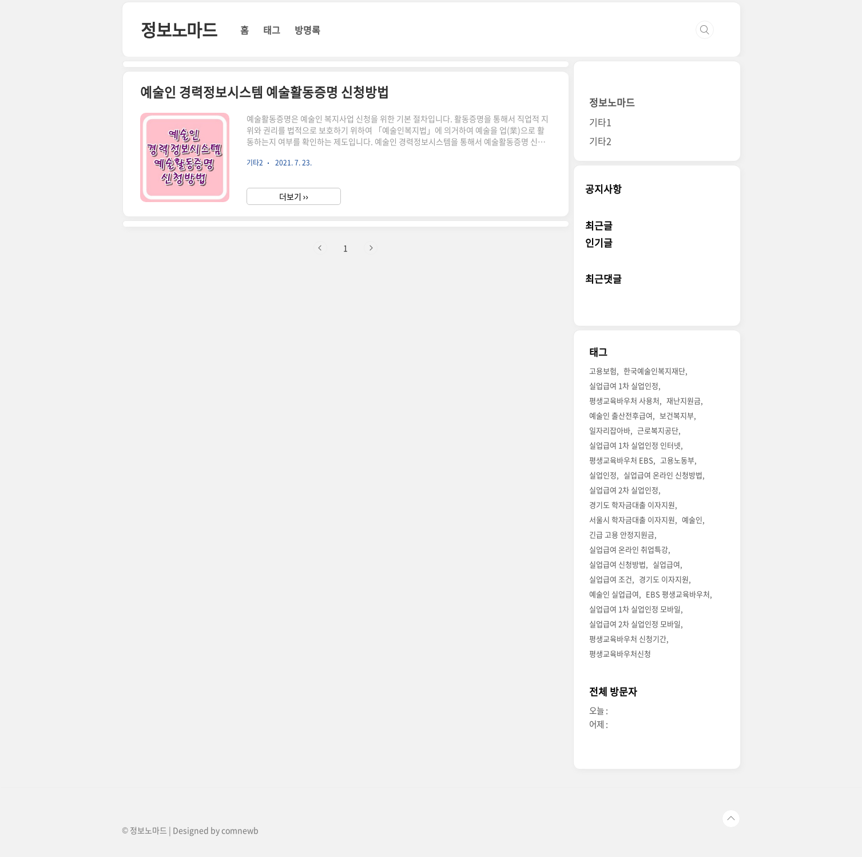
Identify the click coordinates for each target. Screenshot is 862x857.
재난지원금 (683, 400)
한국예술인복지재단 (654, 370)
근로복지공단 (657, 430)
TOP (731, 818)
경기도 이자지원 (664, 579)
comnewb (240, 830)
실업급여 (666, 564)
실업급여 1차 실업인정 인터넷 (635, 445)
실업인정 (603, 474)
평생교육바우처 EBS (621, 460)
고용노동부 (677, 460)
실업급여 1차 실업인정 (623, 385)
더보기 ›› (293, 196)
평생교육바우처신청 (620, 653)
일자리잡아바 (609, 430)
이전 (320, 248)
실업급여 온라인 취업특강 (628, 549)
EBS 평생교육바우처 (678, 594)
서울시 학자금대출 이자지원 (632, 519)
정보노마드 (179, 29)
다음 (371, 248)
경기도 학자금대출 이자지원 (632, 504)
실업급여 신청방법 (617, 564)
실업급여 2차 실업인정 (623, 489)
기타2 (600, 141)
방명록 (307, 30)
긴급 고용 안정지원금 (621, 534)
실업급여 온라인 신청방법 (662, 474)
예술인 (692, 519)
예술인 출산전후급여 (621, 415)
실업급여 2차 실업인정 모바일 (635, 623)
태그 (271, 30)
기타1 (600, 122)
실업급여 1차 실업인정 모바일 (635, 608)
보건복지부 (677, 415)
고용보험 (603, 370)
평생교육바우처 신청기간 (627, 638)
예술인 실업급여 (614, 594)
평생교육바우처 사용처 (624, 400)
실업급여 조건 (610, 579)
